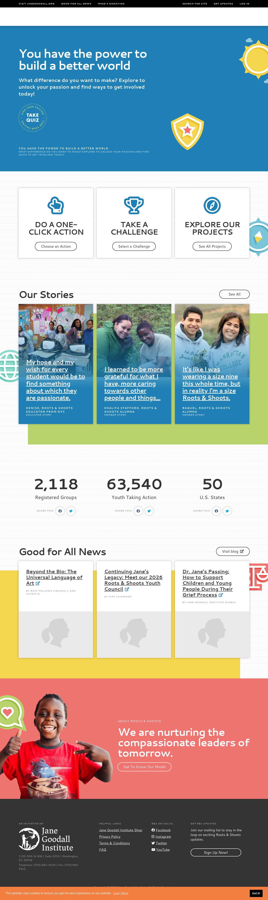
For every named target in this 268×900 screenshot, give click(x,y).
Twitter (159, 850)
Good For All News (76, 3)
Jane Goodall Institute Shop (120, 837)
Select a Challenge (134, 253)
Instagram (161, 844)
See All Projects (212, 253)
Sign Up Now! (216, 859)
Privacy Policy (109, 844)
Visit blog (233, 558)
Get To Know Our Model (144, 774)
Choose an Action (56, 253)
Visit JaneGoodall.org (37, 3)
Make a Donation (111, 3)
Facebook (161, 837)
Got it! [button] (256, 893)
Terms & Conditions (114, 850)
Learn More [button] (120, 893)
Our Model (156, 20)
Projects (186, 20)
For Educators (125, 20)
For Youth (93, 20)
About (73, 20)
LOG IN (244, 3)
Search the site (194, 3)
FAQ (102, 857)
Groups (211, 20)
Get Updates (223, 3)
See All (235, 301)
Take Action (237, 20)
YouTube (160, 857)
